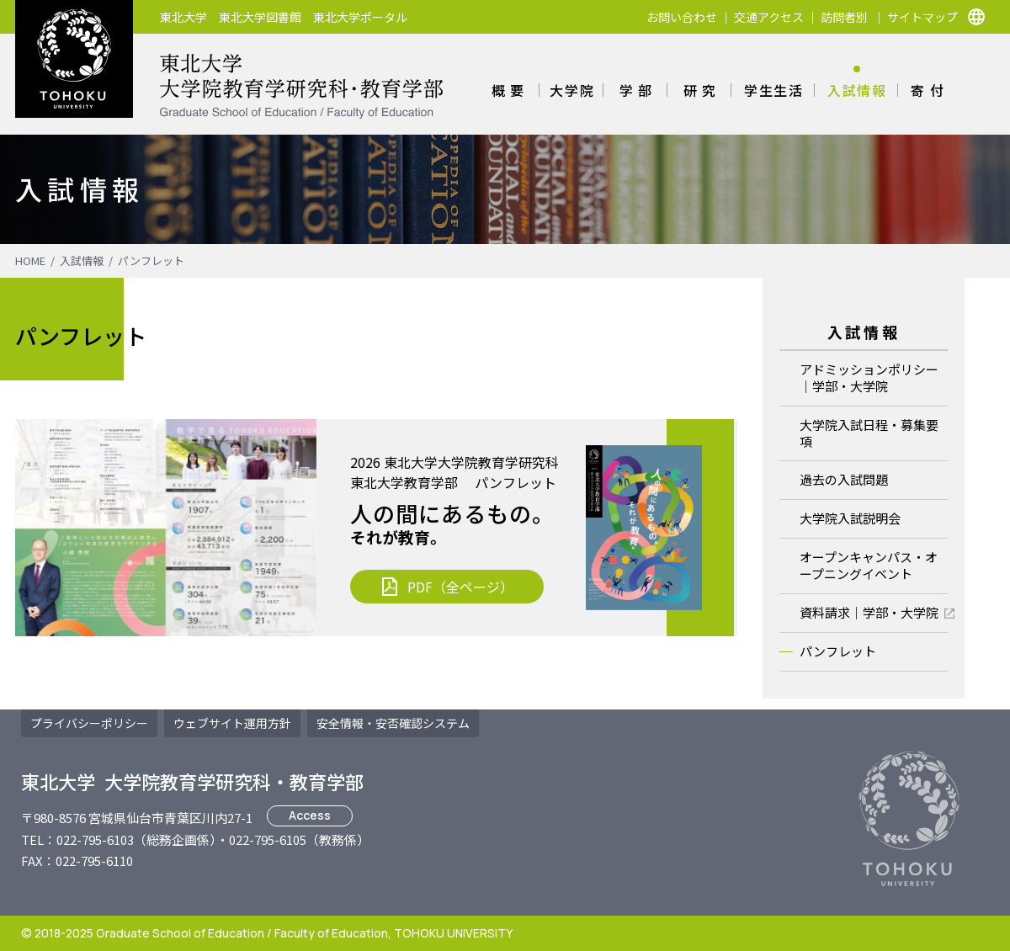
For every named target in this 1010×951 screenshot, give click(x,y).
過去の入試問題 (844, 479)
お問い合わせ (681, 17)
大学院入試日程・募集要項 (869, 433)
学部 (638, 90)
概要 (510, 90)
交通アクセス (769, 17)
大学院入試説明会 (850, 518)
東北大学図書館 (260, 16)
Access (310, 815)
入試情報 (856, 90)
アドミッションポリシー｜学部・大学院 (869, 377)
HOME (30, 260)
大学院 (572, 90)
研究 (702, 90)
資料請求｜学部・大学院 (869, 612)
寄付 (930, 90)
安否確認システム (393, 723)
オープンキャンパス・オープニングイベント (869, 565)
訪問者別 (844, 17)
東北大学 (183, 16)
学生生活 (773, 90)
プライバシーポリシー (89, 723)
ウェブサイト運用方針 (232, 723)
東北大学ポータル (360, 16)
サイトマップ (922, 17)
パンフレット (151, 260)
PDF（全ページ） (460, 586)
